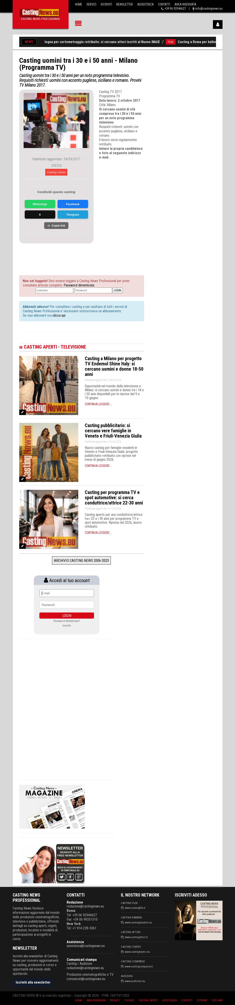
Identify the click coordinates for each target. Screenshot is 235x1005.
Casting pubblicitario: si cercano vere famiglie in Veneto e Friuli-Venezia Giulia (113, 431)
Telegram (72, 214)
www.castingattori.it (136, 937)
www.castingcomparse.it (139, 966)
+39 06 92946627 (175, 8)
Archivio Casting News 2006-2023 (81, 560)
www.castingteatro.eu (137, 951)
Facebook (72, 204)
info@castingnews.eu (209, 8)
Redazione (75, 902)
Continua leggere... (98, 404)
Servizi (91, 4)
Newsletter (124, 4)
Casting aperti (148, 1000)
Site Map (217, 1000)
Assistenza (145, 4)
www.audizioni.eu (135, 981)
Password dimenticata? (67, 621)
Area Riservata (185, 4)
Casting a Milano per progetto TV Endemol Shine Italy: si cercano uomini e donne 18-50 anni (114, 366)
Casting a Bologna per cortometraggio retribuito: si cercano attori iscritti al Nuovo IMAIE (96, 42)
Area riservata (96, 1000)
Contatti (164, 4)
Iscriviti (106, 4)
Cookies (129, 1000)
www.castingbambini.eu (138, 922)
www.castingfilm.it (135, 907)
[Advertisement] (63, 254)
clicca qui (58, 315)
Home (78, 4)
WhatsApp (40, 204)
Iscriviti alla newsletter (33, 982)
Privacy (115, 1000)
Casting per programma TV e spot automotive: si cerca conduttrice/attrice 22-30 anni (114, 498)
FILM (174, 42)
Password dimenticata (79, 285)
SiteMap (202, 1000)
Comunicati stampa (82, 959)
